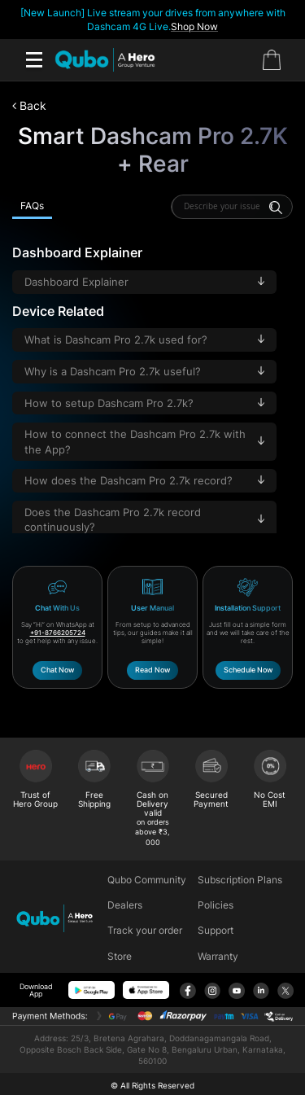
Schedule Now (248, 669)
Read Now (152, 669)
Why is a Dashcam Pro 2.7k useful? (144, 371)
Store (119, 956)
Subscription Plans (240, 880)
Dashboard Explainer (144, 282)
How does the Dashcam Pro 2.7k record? (144, 480)
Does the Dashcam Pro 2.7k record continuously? (144, 520)
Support (215, 930)
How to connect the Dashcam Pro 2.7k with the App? (144, 441)
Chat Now (57, 669)
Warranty (218, 956)
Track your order (144, 930)
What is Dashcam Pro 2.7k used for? (144, 340)
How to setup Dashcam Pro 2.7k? (144, 403)
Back (29, 105)
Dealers (124, 905)
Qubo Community (146, 880)
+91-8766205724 (57, 633)
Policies (215, 905)
